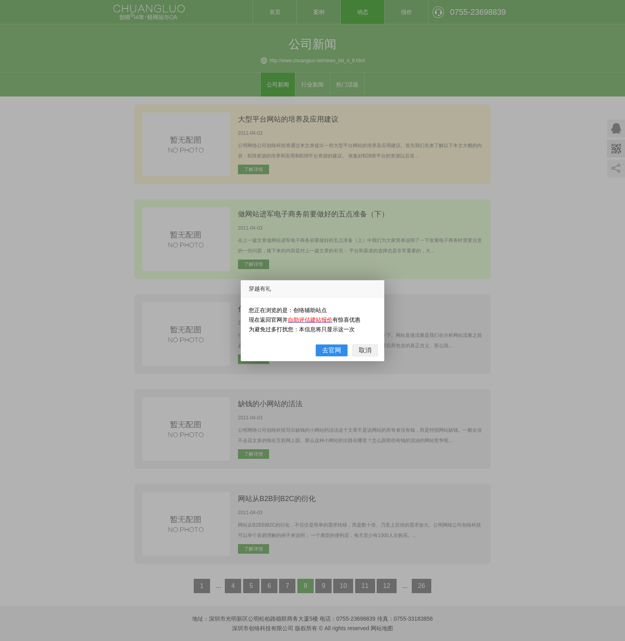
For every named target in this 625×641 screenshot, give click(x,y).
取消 (365, 350)
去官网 (331, 350)
